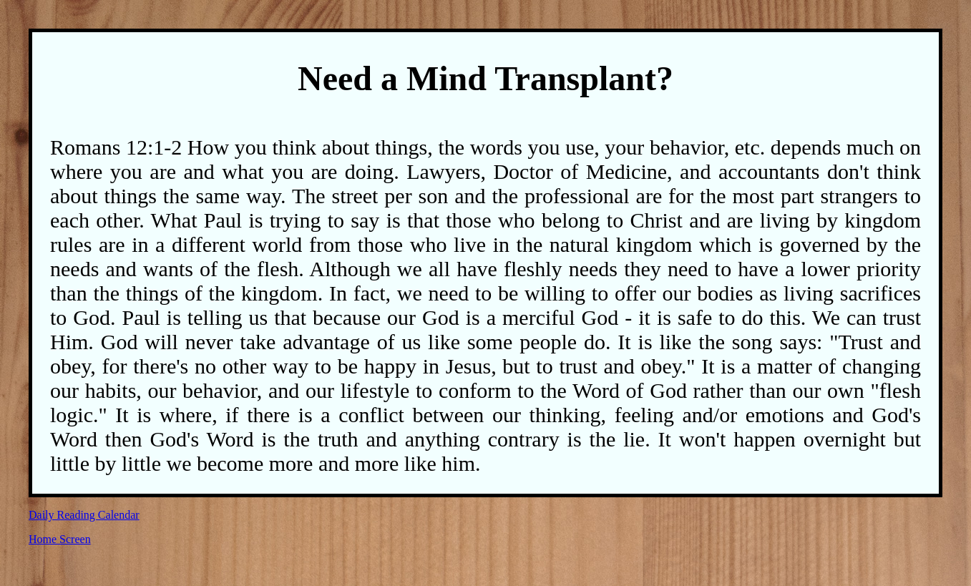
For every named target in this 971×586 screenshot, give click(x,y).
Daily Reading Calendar (84, 515)
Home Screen (60, 539)
